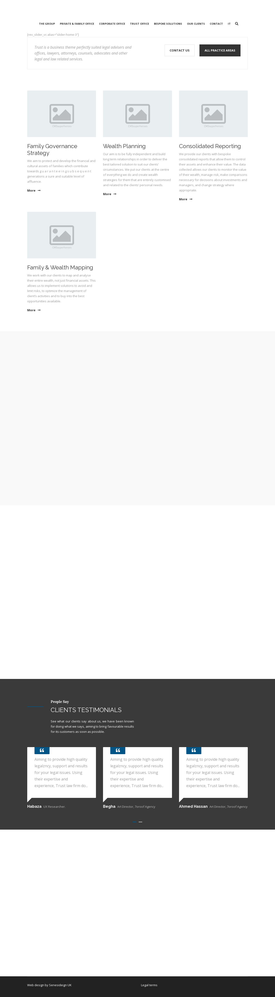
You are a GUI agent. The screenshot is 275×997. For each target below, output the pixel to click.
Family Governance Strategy (52, 149)
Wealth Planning (124, 146)
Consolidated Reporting (210, 146)
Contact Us (180, 50)
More (33, 190)
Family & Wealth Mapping (60, 267)
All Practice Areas (220, 50)
